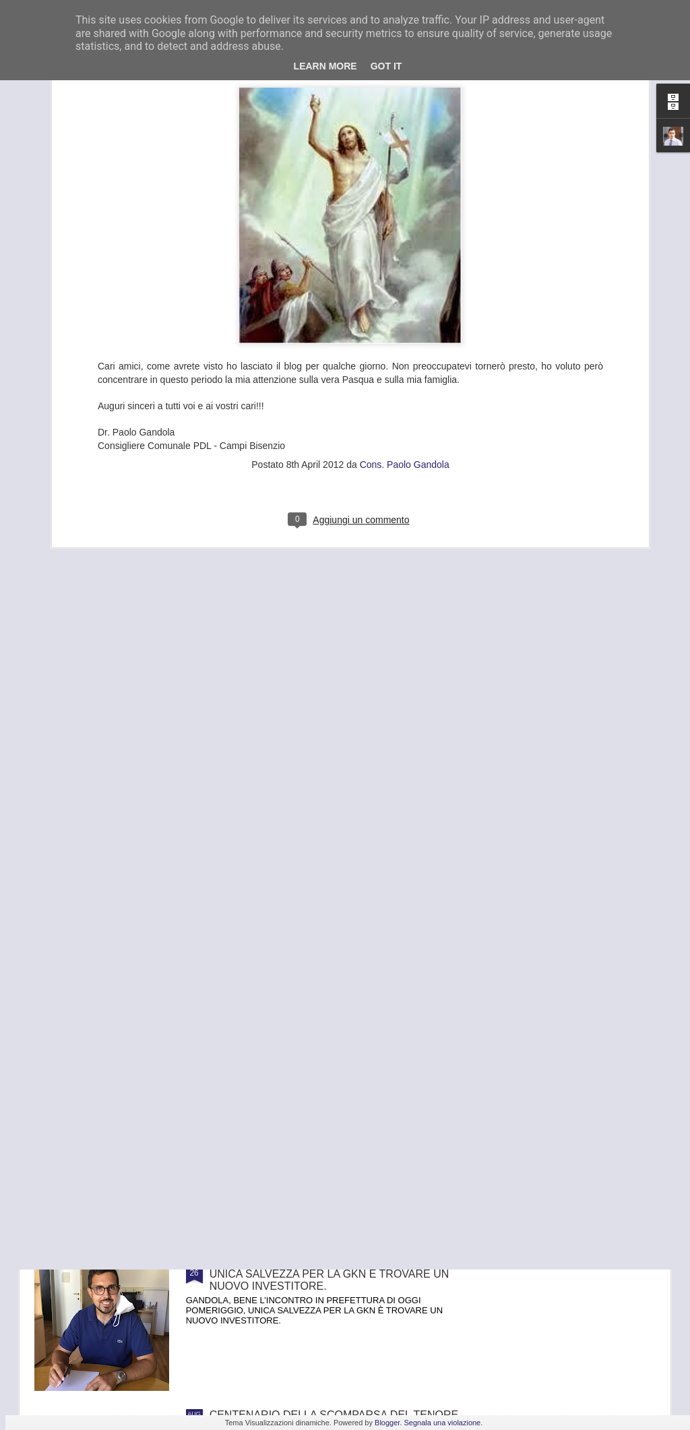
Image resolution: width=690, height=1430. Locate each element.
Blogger (387, 1423)
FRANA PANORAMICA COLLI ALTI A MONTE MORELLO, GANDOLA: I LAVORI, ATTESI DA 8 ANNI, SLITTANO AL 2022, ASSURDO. (325, 1121)
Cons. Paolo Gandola (404, 294)
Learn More (325, 66)
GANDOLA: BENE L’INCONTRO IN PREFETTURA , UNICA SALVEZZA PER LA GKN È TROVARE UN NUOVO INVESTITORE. (335, 1274)
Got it (386, 66)
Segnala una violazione (442, 1423)
